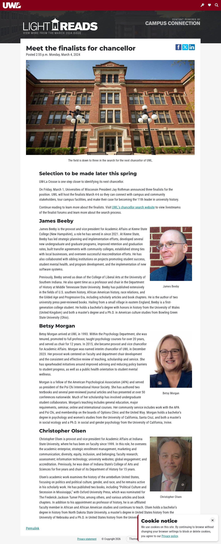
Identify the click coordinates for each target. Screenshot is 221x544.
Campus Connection (173, 23)
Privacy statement (86, 539)
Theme (135, 539)
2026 (118, 539)
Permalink (32, 528)
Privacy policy (170, 536)
